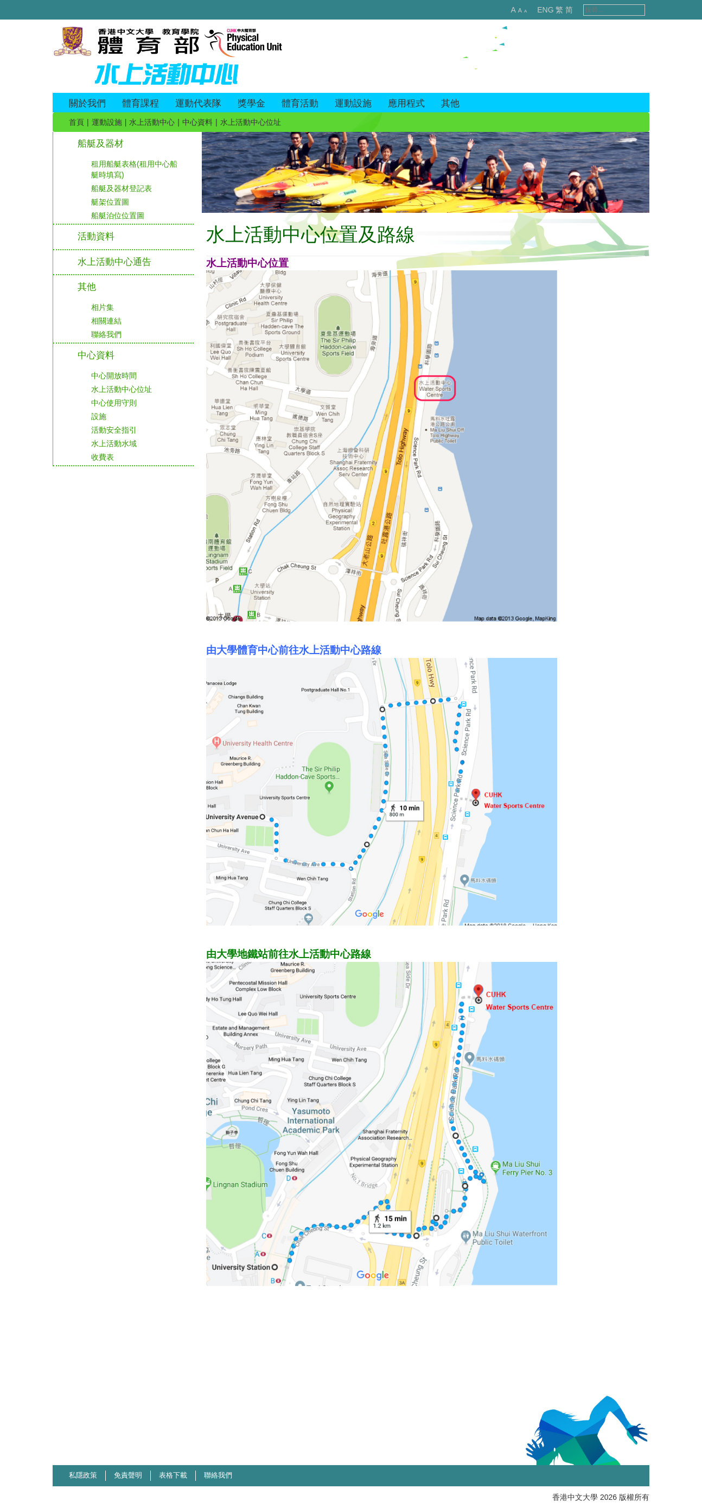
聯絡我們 (106, 334)
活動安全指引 (114, 430)
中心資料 (197, 122)
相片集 (102, 307)
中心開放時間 (114, 375)
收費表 (102, 457)
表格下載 (173, 1475)
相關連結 (106, 320)
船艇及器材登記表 (121, 188)
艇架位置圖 (110, 202)
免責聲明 (128, 1475)
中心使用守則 (114, 402)
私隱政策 (83, 1475)
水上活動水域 (114, 443)
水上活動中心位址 (121, 389)
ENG (534, 9)
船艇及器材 (101, 143)
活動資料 (96, 236)
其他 (87, 287)
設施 (98, 416)
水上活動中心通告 (114, 262)
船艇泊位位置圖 (117, 215)
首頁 (76, 122)
